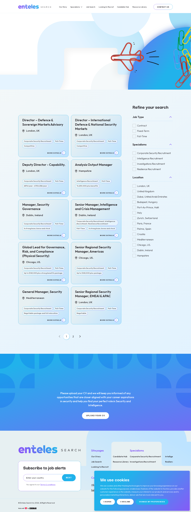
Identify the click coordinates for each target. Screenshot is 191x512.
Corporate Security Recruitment (145, 456)
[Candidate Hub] (123, 6)
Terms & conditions (47, 484)
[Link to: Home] (34, 6)
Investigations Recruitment (143, 461)
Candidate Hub (120, 456)
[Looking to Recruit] (106, 6)
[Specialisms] (76, 6)
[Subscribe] (69, 477)
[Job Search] (90, 6)
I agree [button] (107, 501)
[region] (112, 6)
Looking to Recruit (100, 466)
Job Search (96, 461)
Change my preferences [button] (152, 501)
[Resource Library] (139, 6)
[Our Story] (63, 6)
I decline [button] (125, 501)
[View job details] (43, 136)
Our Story (96, 456)
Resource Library (121, 461)
